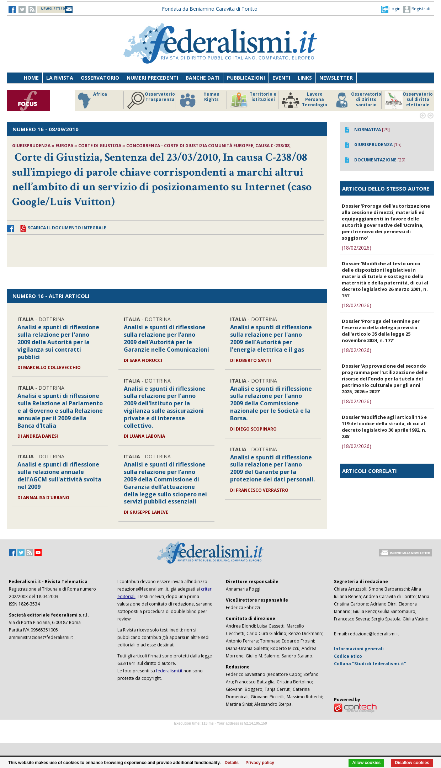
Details (232, 762)
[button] (391, 9)
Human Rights (199, 100)
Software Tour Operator (220, 732)
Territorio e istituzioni (253, 100)
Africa (91, 100)
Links (305, 77)
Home (31, 77)
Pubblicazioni (246, 77)
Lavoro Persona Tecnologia (304, 100)
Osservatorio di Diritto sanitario (357, 100)
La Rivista (59, 77)
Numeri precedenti (152, 77)
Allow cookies (366, 762)
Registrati (416, 9)
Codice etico (348, 656)
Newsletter (336, 77)
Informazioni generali (359, 649)
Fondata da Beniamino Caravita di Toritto (209, 8)
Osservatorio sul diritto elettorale (409, 100)
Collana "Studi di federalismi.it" (370, 664)
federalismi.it (169, 671)
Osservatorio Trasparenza (151, 100)
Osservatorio (100, 77)
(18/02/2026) (356, 247)
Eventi (281, 77)
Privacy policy (259, 762)
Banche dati (202, 77)
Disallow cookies (412, 762)
